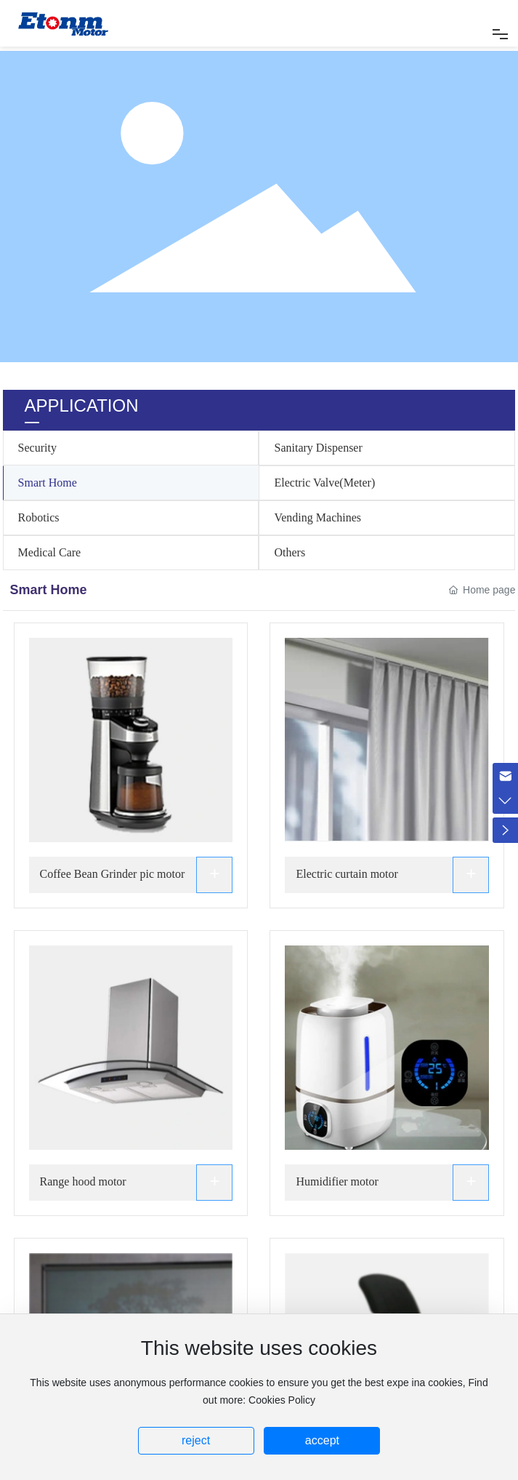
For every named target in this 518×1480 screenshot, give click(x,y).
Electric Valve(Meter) (324, 482)
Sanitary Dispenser (318, 447)
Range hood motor (83, 1181)
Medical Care (49, 552)
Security (37, 447)
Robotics (39, 517)
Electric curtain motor (346, 874)
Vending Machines (317, 517)
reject (196, 1440)
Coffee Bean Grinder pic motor (112, 874)
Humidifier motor (337, 1181)
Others (289, 552)
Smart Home (47, 482)
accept (322, 1440)
